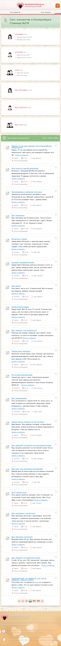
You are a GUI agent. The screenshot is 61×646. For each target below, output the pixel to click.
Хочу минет (16, 286)
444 (38, 601)
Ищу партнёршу (18, 215)
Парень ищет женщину (21, 351)
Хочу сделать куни (19, 492)
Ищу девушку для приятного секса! (26, 558)
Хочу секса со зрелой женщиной (25, 168)
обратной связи (12, 642)
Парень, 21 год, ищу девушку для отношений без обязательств (31, 147)
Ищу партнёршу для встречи (23, 513)
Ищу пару (19, 125)
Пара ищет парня (22, 75)
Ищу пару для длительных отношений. (27, 469)
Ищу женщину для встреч (22, 537)
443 (34, 601)
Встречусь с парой (19, 239)
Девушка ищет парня (23, 55)
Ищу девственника (19, 398)
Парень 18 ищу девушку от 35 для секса (28, 422)
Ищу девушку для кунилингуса (24, 330)
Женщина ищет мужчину (24, 37)
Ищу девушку (21, 108)
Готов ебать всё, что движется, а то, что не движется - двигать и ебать (29, 579)
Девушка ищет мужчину (24, 58)
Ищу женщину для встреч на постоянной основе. (32, 445)
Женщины (19, 34)
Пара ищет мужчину (23, 73)
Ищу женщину (21, 90)
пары (17, 70)
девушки (19, 52)
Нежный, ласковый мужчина (23, 262)
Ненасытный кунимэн (20, 307)
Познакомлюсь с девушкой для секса (27, 192)
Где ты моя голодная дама (22, 375)
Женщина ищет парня (23, 40)
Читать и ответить (21, 155)
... (30, 601)
